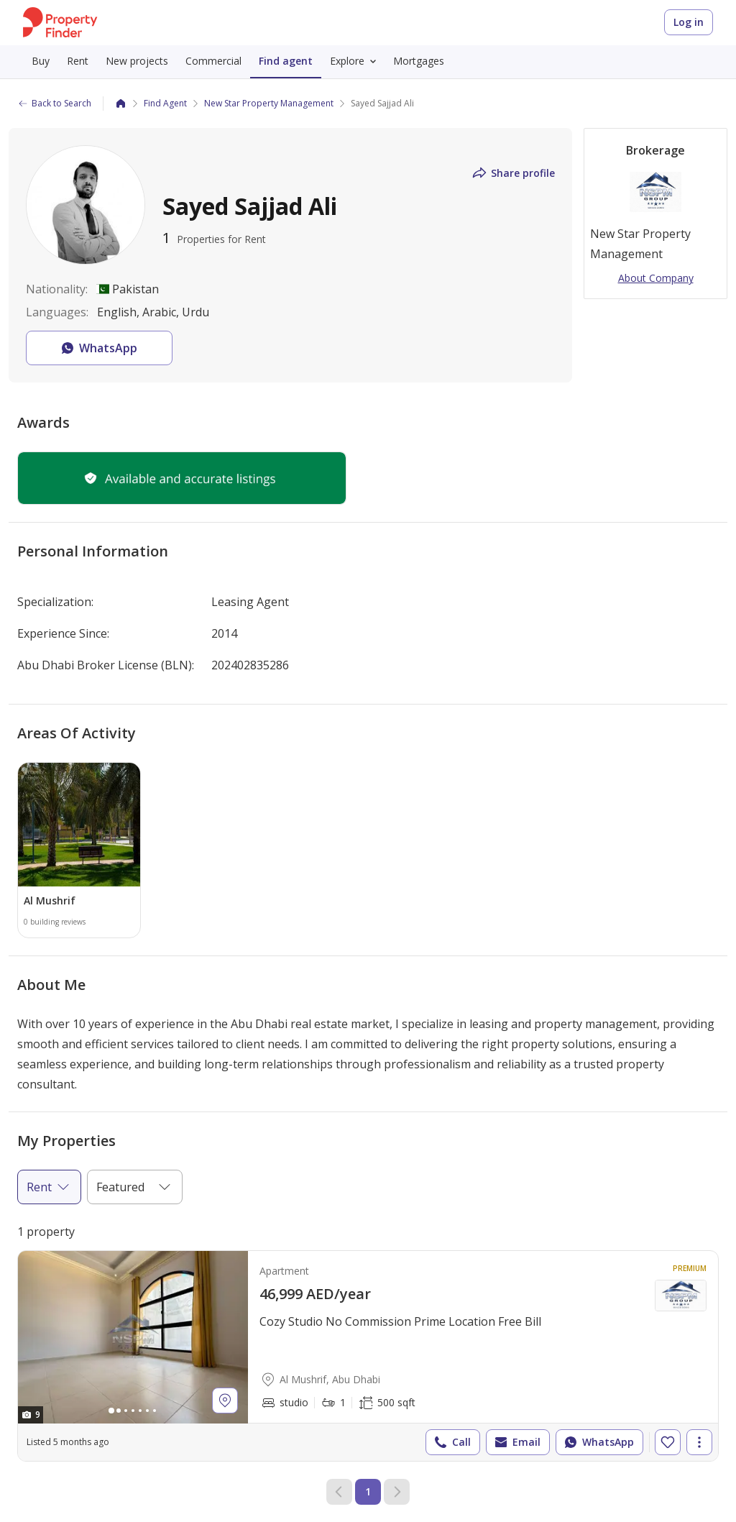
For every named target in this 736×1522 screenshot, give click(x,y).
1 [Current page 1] (368, 1491)
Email (516, 1442)
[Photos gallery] (133, 1337)
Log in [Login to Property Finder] (688, 22)
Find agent (286, 61)
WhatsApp (598, 1442)
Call (451, 1442)
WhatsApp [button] (98, 348)
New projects (137, 61)
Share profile (513, 173)
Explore (356, 61)
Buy (41, 61)
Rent (77, 61)
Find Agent (165, 103)
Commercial (213, 61)
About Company (656, 278)
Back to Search (54, 103)
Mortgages (418, 61)
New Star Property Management (269, 103)
